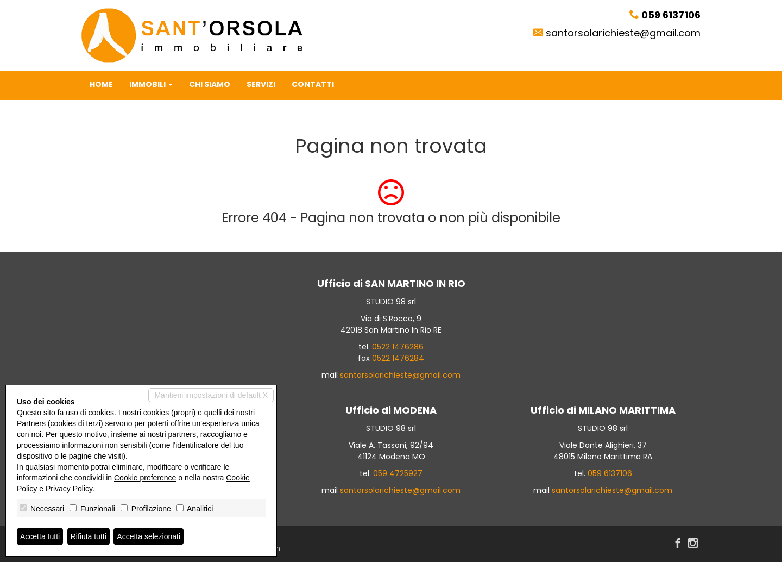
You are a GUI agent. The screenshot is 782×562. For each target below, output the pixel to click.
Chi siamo (209, 84)
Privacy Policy (69, 488)
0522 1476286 (398, 346)
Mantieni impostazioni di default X (211, 395)
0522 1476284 (398, 358)
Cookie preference (145, 477)
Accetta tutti (40, 536)
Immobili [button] (151, 84)
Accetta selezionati (148, 536)
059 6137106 (610, 473)
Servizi (261, 84)
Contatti (313, 84)
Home (101, 84)
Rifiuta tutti (88, 536)
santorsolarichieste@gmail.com (623, 33)
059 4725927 (397, 473)
